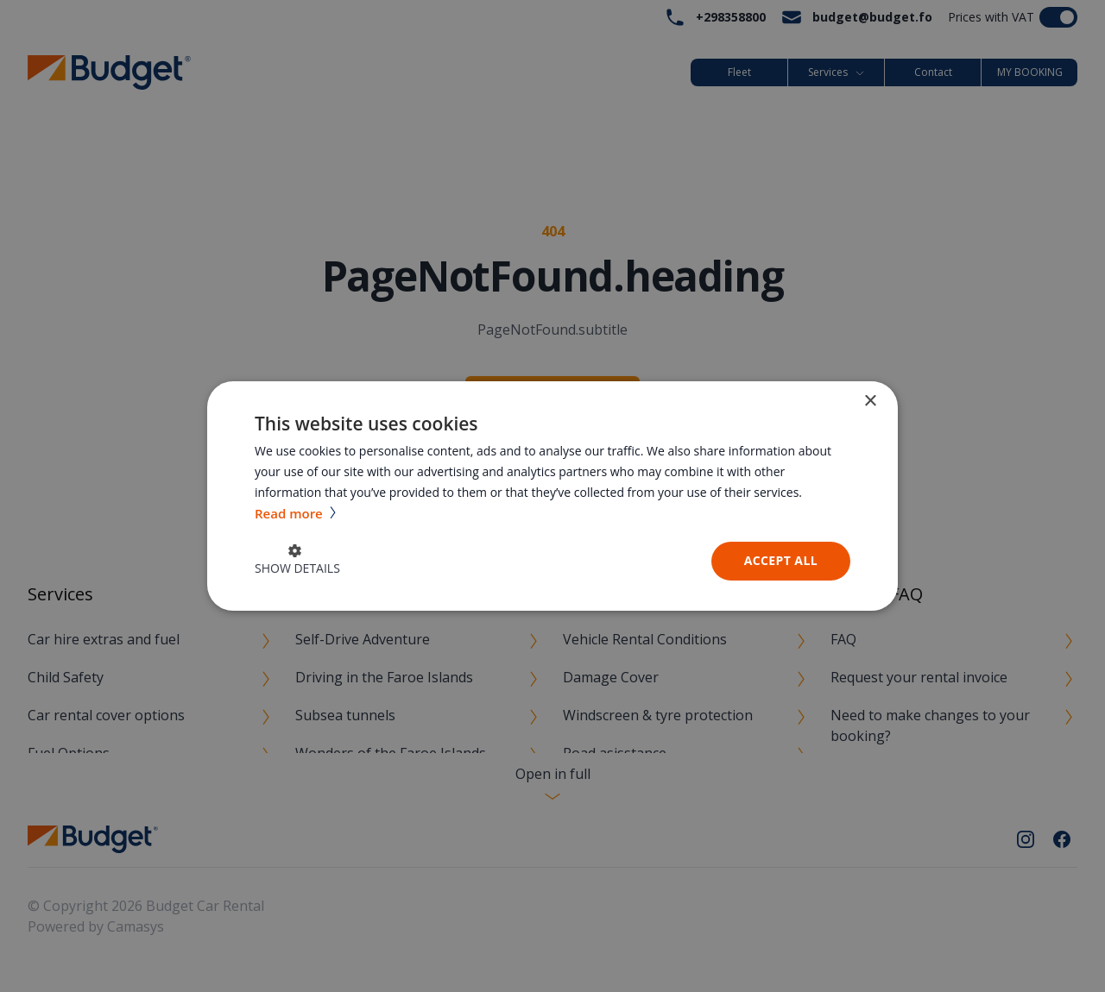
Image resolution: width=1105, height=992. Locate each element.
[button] (297, 561)
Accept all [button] (781, 560)
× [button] (869, 401)
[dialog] (552, 496)
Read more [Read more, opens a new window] (290, 513)
